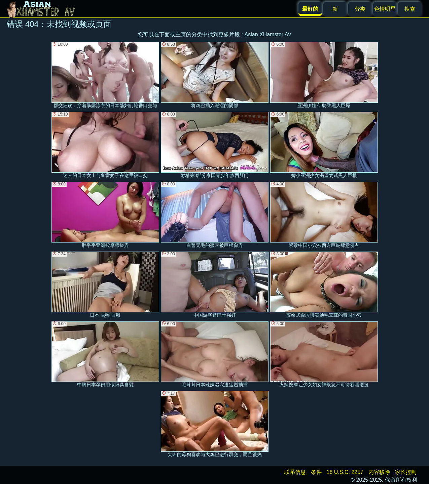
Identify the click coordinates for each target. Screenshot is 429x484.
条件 (316, 472)
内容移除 (379, 472)
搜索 (409, 9)
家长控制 (406, 472)
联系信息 (295, 472)
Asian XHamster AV (268, 34)
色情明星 (385, 9)
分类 (360, 9)
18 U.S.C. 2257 (345, 472)
